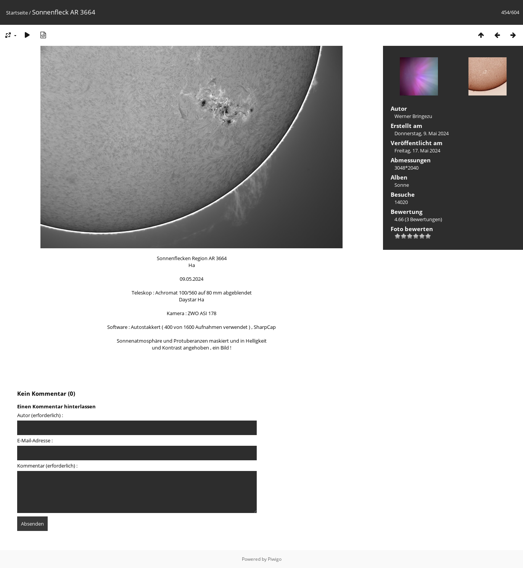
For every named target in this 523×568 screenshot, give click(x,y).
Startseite (17, 12)
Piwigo (275, 559)
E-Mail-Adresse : (35, 440)
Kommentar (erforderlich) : (47, 465)
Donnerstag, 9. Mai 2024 (421, 133)
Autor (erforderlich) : (40, 415)
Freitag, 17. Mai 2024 (417, 150)
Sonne (401, 184)
